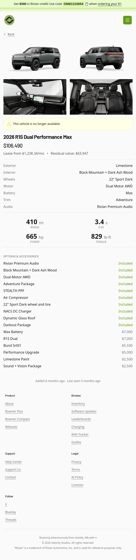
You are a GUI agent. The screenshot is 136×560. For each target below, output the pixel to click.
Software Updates (84, 411)
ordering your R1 (109, 4)
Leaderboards (81, 419)
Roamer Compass (17, 419)
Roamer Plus (14, 411)
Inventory (78, 403)
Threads (10, 520)
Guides (76, 442)
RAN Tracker (80, 434)
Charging (78, 427)
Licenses (77, 485)
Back (9, 34)
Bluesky (10, 512)
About (9, 403)
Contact (10, 477)
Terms (76, 469)
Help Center (13, 462)
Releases (11, 427)
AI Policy (77, 477)
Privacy (77, 462)
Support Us (13, 469)
